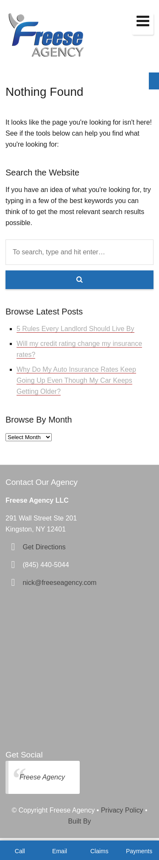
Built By (79, 821)
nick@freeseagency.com (59, 582)
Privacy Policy (122, 810)
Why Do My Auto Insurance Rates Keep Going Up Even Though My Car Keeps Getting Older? (76, 380)
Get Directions (43, 547)
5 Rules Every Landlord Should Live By (75, 328)
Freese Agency (42, 777)
